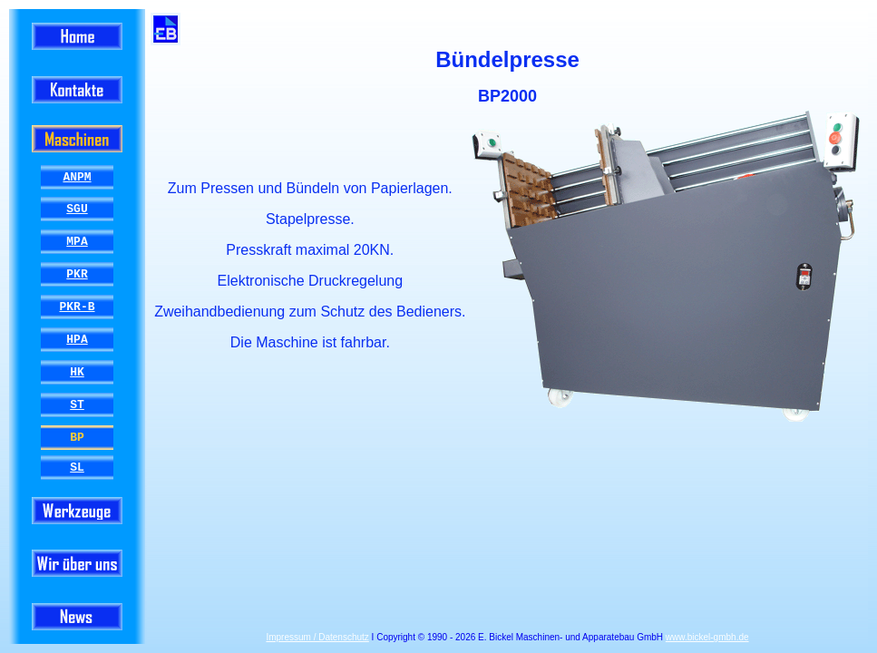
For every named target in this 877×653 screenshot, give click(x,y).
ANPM (77, 177)
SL (77, 467)
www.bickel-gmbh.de (707, 637)
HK (77, 372)
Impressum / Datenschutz (317, 637)
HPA (76, 339)
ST (77, 404)
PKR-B (76, 306)
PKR (76, 274)
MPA (76, 241)
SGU (76, 208)
